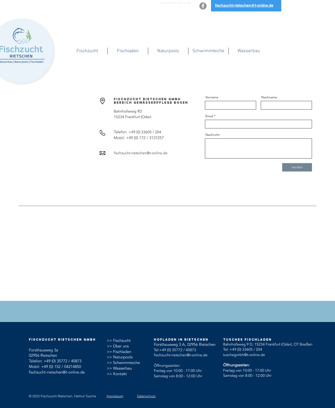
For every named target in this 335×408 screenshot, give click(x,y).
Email (209, 116)
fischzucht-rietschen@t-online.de (57, 372)
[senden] (297, 167)
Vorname (211, 97)
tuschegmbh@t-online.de (244, 354)
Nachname (269, 97)
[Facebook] (203, 6)
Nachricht (212, 134)
